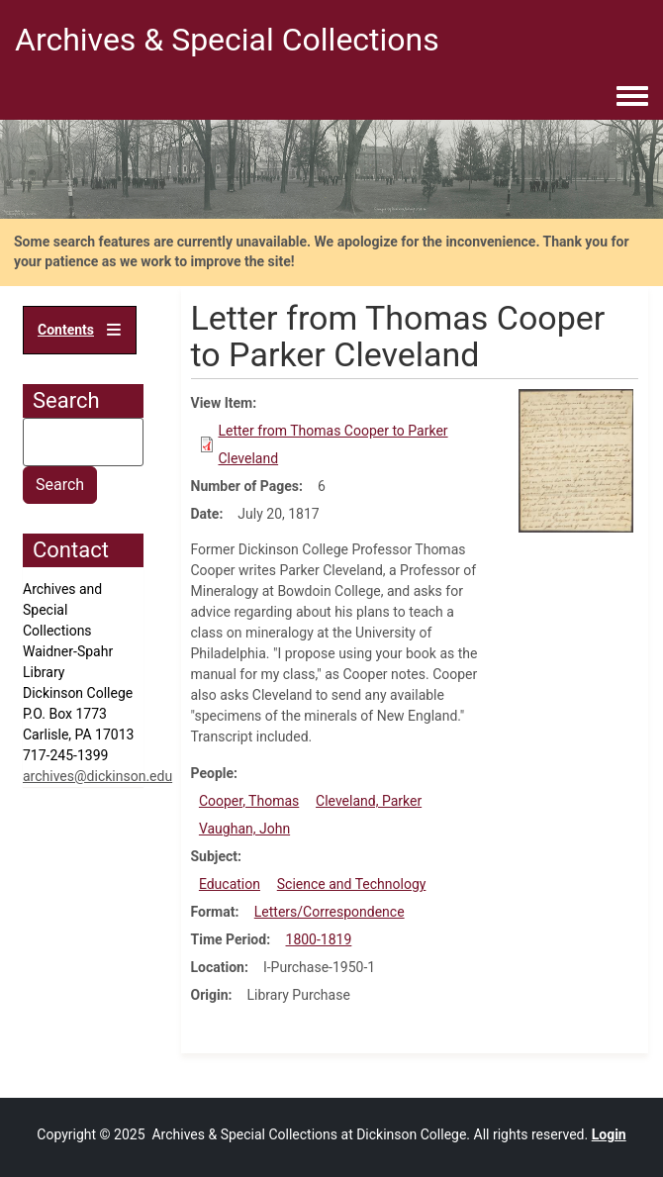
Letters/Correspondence (329, 912)
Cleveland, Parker (369, 801)
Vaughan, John (244, 828)
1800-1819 (319, 939)
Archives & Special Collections (227, 39)
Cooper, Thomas (249, 801)
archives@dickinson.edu (97, 776)
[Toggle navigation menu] (632, 97)
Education (229, 884)
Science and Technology (351, 884)
